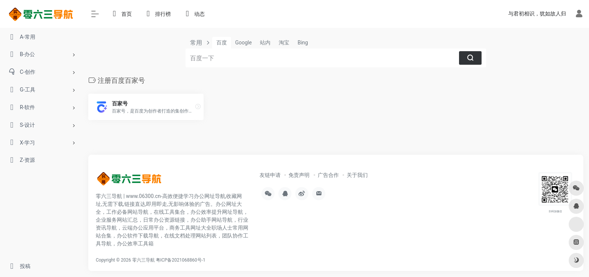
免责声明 (299, 175)
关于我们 (357, 175)
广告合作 (328, 175)
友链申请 (270, 175)
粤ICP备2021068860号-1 (180, 260)
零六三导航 (143, 260)
